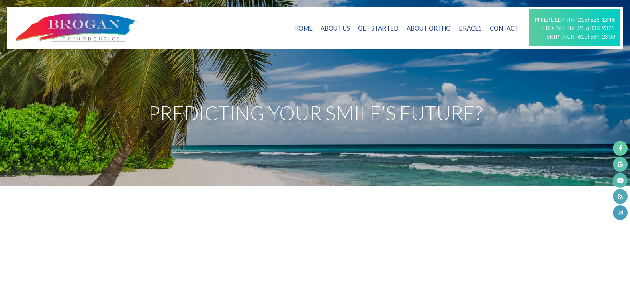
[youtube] (620, 180)
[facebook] (620, 148)
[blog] (620, 196)
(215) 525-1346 (595, 19)
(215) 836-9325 (595, 27)
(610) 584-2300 (595, 36)
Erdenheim (558, 27)
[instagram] (620, 212)
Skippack (560, 36)
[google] (620, 164)
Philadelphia (554, 19)
